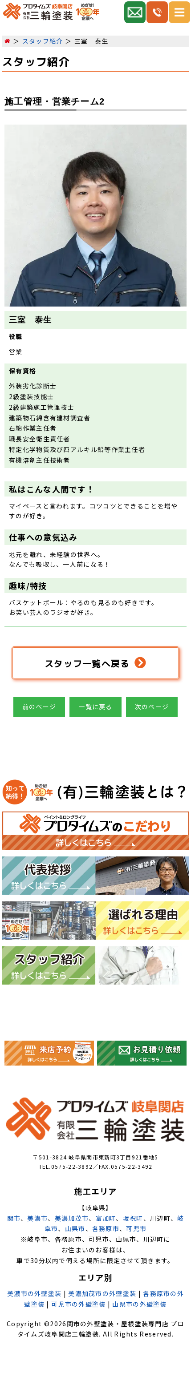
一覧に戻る (95, 706)
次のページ (152, 706)
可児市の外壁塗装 (78, 1304)
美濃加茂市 (72, 1218)
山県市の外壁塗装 (139, 1304)
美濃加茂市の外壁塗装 (102, 1293)
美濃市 (37, 1218)
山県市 (75, 1228)
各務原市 (105, 1228)
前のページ (39, 706)
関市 (14, 1218)
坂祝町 (133, 1218)
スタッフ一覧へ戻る (95, 663)
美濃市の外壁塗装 (34, 1293)
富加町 (106, 1218)
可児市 (136, 1228)
